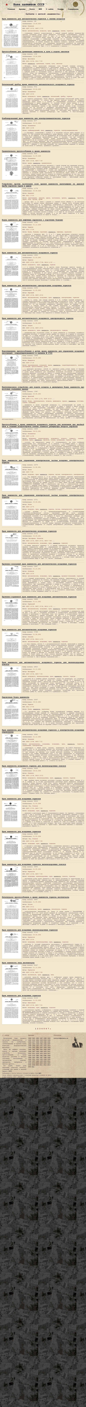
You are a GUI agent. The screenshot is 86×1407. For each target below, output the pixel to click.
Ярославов (31, 59)
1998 (37, 1061)
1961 (33, 1049)
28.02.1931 (37, 431)
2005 (41, 1063)
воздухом (43, 31)
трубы (40, 199)
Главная (11, 9)
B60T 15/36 (30, 161)
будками (36, 232)
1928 (45, 1038)
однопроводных (66, 297)
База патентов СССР (28, 4)
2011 (41, 1065)
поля (29, 199)
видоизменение (33, 365)
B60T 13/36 (30, 295)
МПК (40, 9)
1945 (41, 1044)
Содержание (73, 9)
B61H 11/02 (48, 262)
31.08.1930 (37, 323)
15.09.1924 (37, 23)
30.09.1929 (37, 191)
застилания (56, 198)
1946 (45, 1044)
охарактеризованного (69, 365)
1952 (45, 1046)
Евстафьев (32, 538)
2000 (45, 1061)
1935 (48, 1040)
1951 (41, 1046)
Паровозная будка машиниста (15, 697)
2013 (48, 1065)
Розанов (35, 806)
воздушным (46, 744)
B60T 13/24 (30, 541)
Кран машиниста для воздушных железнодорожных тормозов (30, 930)
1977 (48, 1053)
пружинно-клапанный (68, 576)
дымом (48, 198)
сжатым (63, 31)
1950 (37, 1046)
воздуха (48, 401)
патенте (80, 365)
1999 (41, 1061)
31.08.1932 (37, 634)
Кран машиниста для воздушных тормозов (21, 799)
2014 (29, 1067)
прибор (63, 96)
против (34, 199)
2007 (48, 1063)
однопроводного (55, 330)
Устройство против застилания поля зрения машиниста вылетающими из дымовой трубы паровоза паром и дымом (43, 185)
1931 (33, 1040)
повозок (65, 676)
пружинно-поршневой (68, 609)
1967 (33, 1051)
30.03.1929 (37, 123)
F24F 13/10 (48, 398)
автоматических (33, 31)
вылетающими (32, 198)
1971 (48, 1051)
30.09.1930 (37, 358)
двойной (25, 440)
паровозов (67, 232)
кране (30, 163)
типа (52, 975)
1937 (33, 1042)
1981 (41, 1055)
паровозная (45, 709)
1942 (29, 1044)
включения (32, 438)
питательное (56, 909)
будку (30, 401)
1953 (48, 1046)
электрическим (37, 745)
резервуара (60, 440)
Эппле (30, 469)
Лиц (30, 806)
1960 (29, 1049)
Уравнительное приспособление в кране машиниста (26, 151)
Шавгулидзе (31, 1003)
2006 (45, 1063)
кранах (64, 401)
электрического (66, 474)
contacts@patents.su (61, 1038)
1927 (41, 1038)
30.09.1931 (37, 502)
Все (33, 1067)
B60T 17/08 (39, 262)
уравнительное (47, 163)
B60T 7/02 (38, 741)
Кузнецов (31, 571)
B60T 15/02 (30, 28)
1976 (45, 1053)
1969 (41, 1051)
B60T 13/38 (30, 775)
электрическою (79, 474)
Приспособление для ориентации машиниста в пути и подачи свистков (35, 52)
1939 (41, 1042)
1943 (33, 1044)
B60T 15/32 (30, 841)
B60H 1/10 (29, 398)
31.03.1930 (37, 257)
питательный (55, 96)
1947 (48, 1044)
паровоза (80, 198)
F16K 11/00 (38, 398)
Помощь (61, 9)
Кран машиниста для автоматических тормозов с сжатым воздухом (33, 19)
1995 (48, 1059)
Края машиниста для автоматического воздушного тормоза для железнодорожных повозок (43, 663)
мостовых (80, 401)
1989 (48, 1057)
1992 (37, 1059)
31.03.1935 (37, 1000)
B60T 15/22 (30, 907)
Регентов (40, 538)
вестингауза (32, 909)
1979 (33, 1055)
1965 (48, 1049)
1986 (37, 1057)
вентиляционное (39, 401)
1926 (37, 1038)
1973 (33, 1053)
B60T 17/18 (30, 363)
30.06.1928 (37, 89)
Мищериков (31, 360)
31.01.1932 (37, 601)
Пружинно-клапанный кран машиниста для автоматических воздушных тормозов (39, 564)
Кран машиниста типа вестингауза (18, 963)
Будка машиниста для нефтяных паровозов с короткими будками (32, 220)
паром (24, 199)
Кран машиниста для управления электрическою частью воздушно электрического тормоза (43, 461)
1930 (29, 1040)
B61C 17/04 (30, 229)
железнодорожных (42, 676)
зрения (64, 198)
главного (72, 438)
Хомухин (30, 637)
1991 (33, 1059)
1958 (45, 1048)
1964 (45, 1049)
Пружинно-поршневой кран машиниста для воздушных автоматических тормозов (39, 597)
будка (30, 232)
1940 (45, 1042)
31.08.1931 (37, 467)
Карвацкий (31, 604)
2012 (45, 1065)
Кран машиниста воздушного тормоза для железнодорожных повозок (34, 766)
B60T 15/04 (30, 94)
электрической (79, 509)
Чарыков (30, 227)
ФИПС (40, 1073)
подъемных (32, 402)
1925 (33, 1038)
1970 (45, 1051)
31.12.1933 (37, 737)
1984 (29, 1057)
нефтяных (60, 232)
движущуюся (57, 401)
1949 (33, 1046)
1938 (37, 1042)
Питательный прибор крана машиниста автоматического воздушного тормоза (38, 84)
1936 (29, 1042)
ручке (46, 366)
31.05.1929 (37, 156)
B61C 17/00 (30, 195)
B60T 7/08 (38, 161)
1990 (29, 1059)
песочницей (26, 366)
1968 (37, 1051)
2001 (48, 1061)
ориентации (40, 63)
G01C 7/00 (38, 61)
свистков (59, 63)
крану (31, 440)
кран (49, 31)
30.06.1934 (37, 935)
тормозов (70, 31)
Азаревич (31, 193)
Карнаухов (31, 871)
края (51, 676)
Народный (31, 293)
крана (39, 96)
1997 (33, 1061)
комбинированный (33, 130)
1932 (37, 1040)
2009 (33, 1065)
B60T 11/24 (30, 436)
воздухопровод (43, 438)
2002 (29, 1063)
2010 (37, 1065)
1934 (45, 1040)
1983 (48, 1055)
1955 (33, 1048)
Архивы (22, 9)
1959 (48, 1048)
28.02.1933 (37, 702)
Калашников (31, 91)
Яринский (31, 396)
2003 (33, 1063)
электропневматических (69, 130)
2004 (37, 1063)
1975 (41, 1053)
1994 (45, 1059)
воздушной (42, 365)
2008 (29, 1065)
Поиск (32, 9)
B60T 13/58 (30, 128)
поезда (53, 440)
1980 (37, 1055)
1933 (41, 1040)
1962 (37, 1049)
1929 (48, 1038)
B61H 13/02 (39, 775)
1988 (45, 1057)
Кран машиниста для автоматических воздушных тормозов (29, 531)
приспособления (37, 366)
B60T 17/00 (39, 28)
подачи (47, 63)
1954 (29, 1048)
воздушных (43, 297)
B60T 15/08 (30, 674)
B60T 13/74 (30, 507)
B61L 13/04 (30, 61)
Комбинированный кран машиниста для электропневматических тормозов (36, 118)
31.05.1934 (37, 869)
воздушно (31, 474)
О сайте (49, 9)
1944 (37, 1044)
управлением (26, 745)
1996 (29, 1061)
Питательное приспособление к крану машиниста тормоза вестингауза (35, 897)
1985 (33, 1057)
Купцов (30, 904)
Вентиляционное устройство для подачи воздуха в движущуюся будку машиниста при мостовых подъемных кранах (43, 388)
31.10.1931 (37, 569)
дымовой (41, 198)
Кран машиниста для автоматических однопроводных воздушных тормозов (36, 285)
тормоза (69, 96)
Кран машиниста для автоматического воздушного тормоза (30, 253)
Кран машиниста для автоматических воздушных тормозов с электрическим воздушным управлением (43, 731)
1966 (29, 1051)
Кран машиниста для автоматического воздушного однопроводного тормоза (37, 318)
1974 (37, 1053)
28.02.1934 (37, 771)
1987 (41, 1057)
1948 (29, 1046)
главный (80, 438)
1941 (48, 1042)
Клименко (31, 773)
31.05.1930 (37, 290)
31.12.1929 (37, 225)
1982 (45, 1055)
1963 (41, 1049)
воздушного (31, 96)
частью (57, 474)
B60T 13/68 (30, 741)
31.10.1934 (37, 967)
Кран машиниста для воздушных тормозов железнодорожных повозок (34, 864)
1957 (41, 1048)
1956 (37, 1048)
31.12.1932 (37, 669)
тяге (74, 440)
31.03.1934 (37, 803)
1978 (29, 1055)
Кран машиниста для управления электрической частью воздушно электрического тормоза (43, 496)
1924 (29, 1038)
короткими (43, 232)
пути (53, 63)
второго (64, 438)
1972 (29, 1053)
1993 (41, 1059)
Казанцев (31, 26)
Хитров (30, 325)
